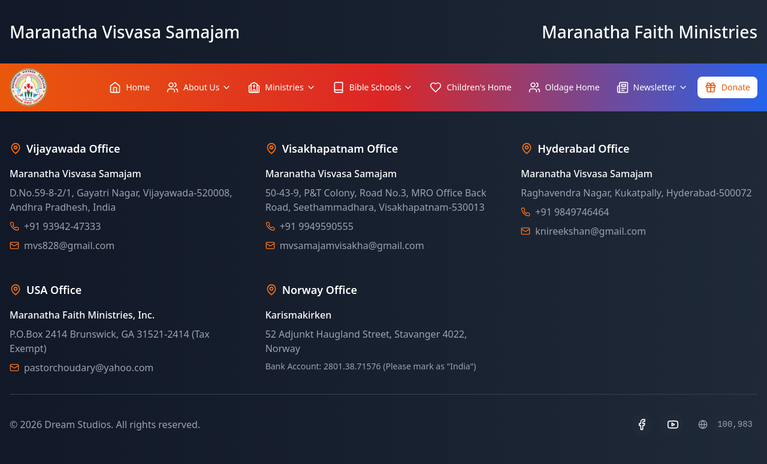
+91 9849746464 (572, 212)
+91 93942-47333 (62, 226)
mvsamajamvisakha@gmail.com (352, 245)
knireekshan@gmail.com (590, 231)
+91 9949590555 (317, 226)
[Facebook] (642, 424)
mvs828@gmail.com (69, 245)
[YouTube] (673, 424)
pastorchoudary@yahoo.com (88, 367)
